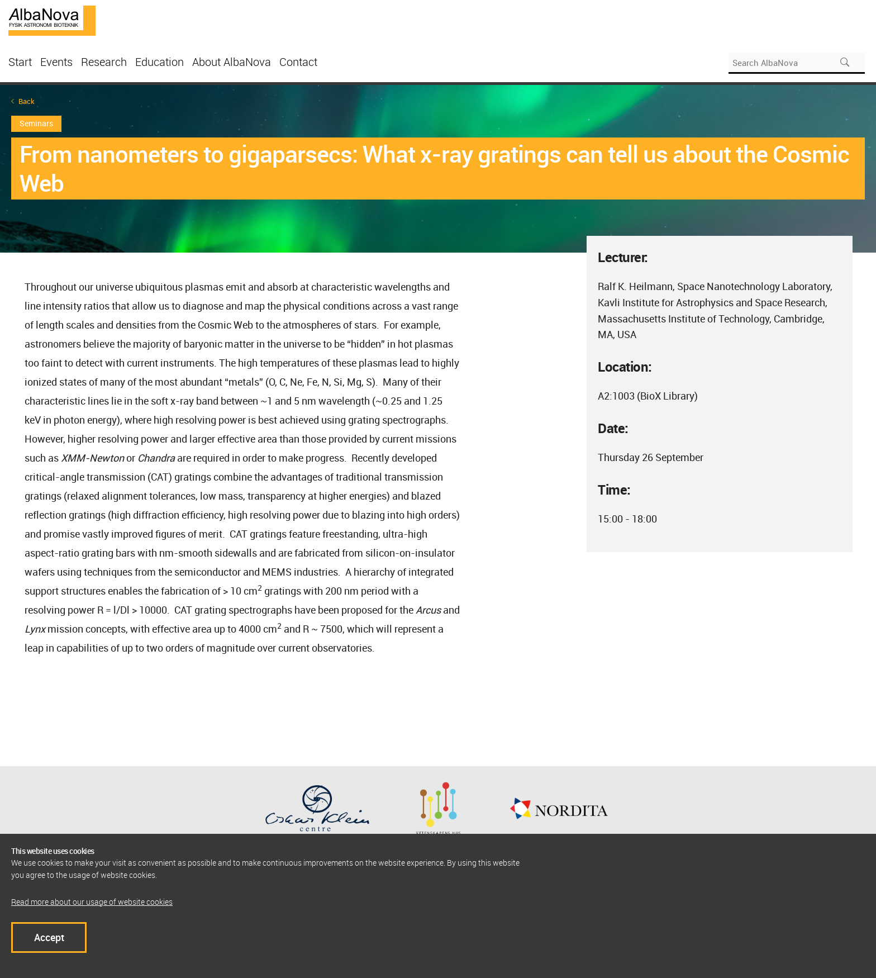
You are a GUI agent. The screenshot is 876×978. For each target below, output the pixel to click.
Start (20, 61)
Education (159, 61)
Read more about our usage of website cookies (92, 901)
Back (26, 101)
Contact (298, 61)
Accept (49, 937)
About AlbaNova (231, 61)
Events (56, 61)
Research (104, 61)
